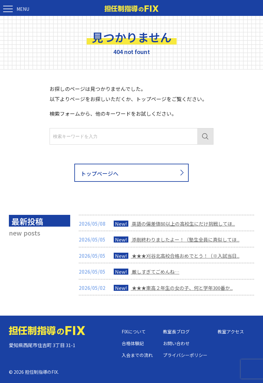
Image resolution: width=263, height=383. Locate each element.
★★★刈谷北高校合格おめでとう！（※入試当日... (176, 255)
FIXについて (134, 331)
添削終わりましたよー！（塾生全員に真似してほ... (176, 239)
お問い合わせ (176, 343)
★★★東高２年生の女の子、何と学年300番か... (173, 287)
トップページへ (133, 172)
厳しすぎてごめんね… (146, 271)
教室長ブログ (176, 331)
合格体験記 (133, 343)
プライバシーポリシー (185, 355)
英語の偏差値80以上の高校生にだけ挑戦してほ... (174, 223)
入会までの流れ (137, 355)
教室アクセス (231, 331)
